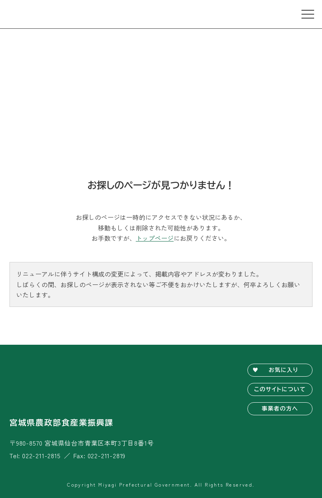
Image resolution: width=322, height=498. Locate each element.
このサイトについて (280, 389)
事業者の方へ (280, 408)
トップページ (155, 238)
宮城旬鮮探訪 (39, 14)
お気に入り (283, 370)
